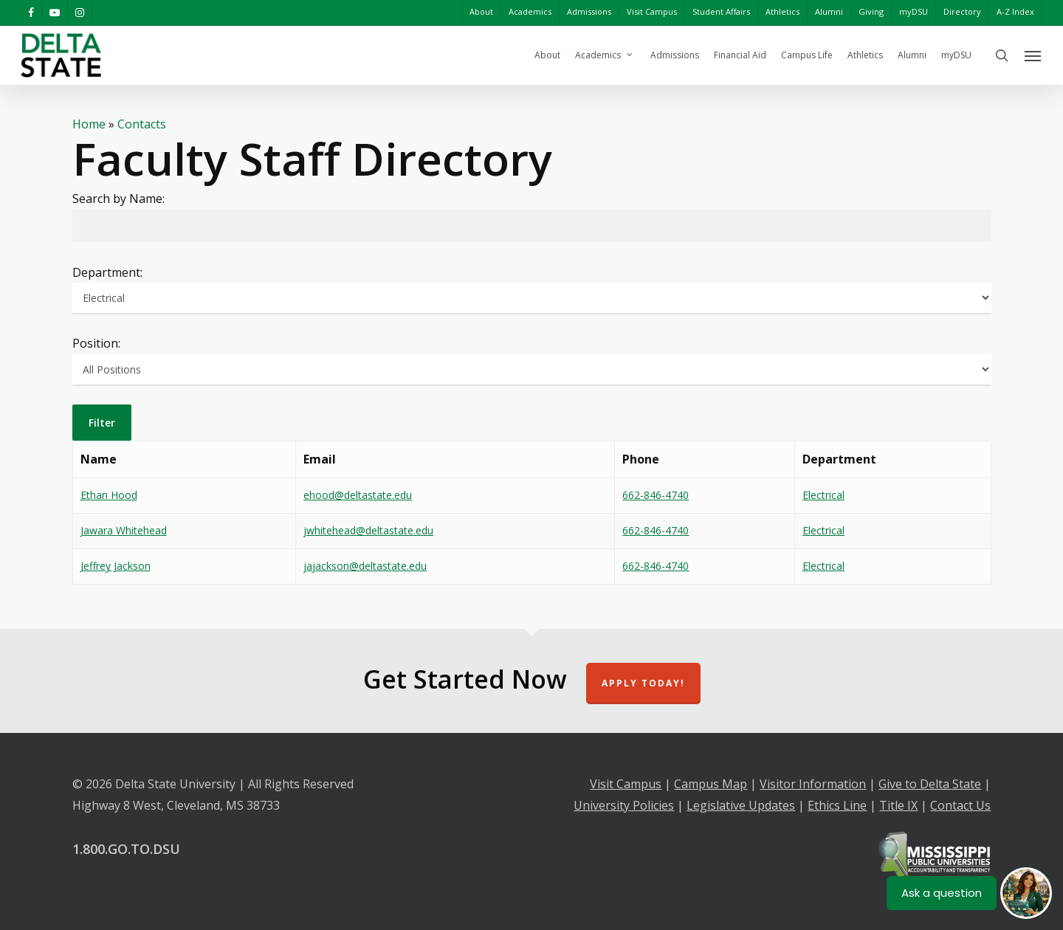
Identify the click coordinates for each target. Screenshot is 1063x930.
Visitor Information (813, 784)
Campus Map (710, 784)
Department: (107, 272)
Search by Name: (118, 198)
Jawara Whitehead (123, 530)
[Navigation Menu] (1033, 55)
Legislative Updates (741, 805)
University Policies (624, 805)
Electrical (823, 495)
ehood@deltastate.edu (357, 495)
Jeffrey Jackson (115, 566)
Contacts (141, 124)
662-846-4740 (655, 495)
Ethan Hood (108, 495)
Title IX (898, 805)
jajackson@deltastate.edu (365, 566)
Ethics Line (837, 805)
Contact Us (960, 805)
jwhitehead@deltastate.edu (368, 530)
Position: (96, 343)
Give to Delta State (929, 784)
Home (89, 124)
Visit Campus (625, 784)
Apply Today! (643, 683)
